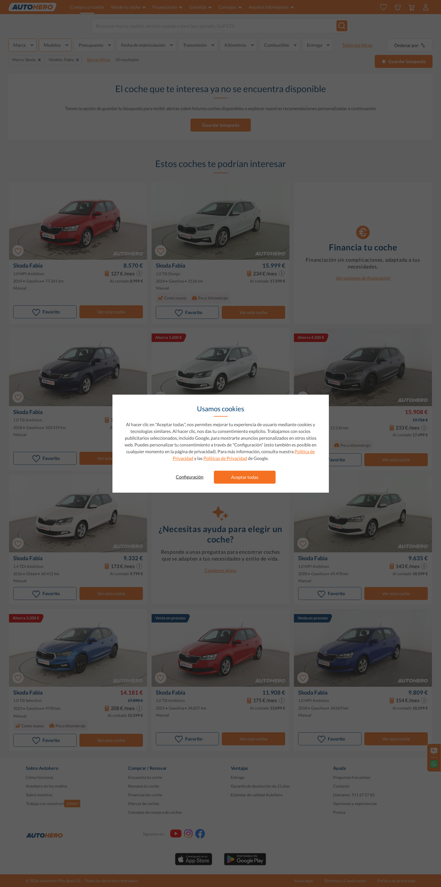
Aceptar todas (244, 477)
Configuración (189, 476)
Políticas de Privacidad (225, 458)
